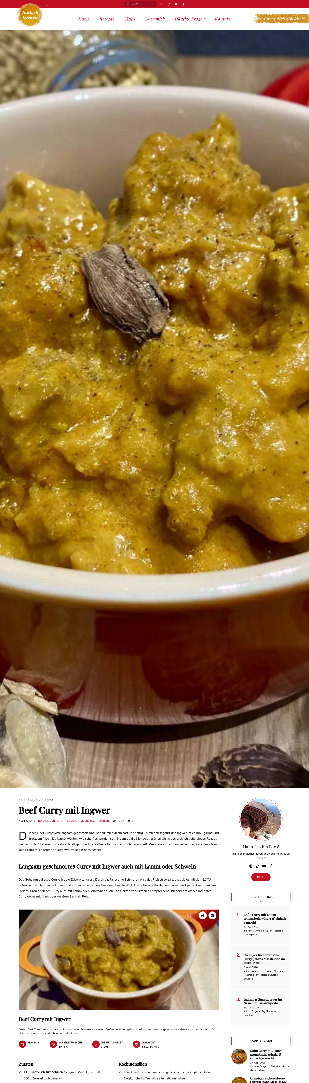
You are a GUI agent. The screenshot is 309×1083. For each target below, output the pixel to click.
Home (84, 18)
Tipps (129, 18)
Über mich (155, 18)
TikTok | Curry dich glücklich (168, 4)
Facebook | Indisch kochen (184, 4)
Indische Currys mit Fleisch (56, 821)
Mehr (261, 877)
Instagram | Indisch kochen (161, 4)
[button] (212, 915)
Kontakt (223, 18)
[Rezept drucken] (203, 915)
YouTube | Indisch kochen (176, 4)
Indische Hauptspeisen (93, 821)
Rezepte (107, 18)
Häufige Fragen (190, 18)
